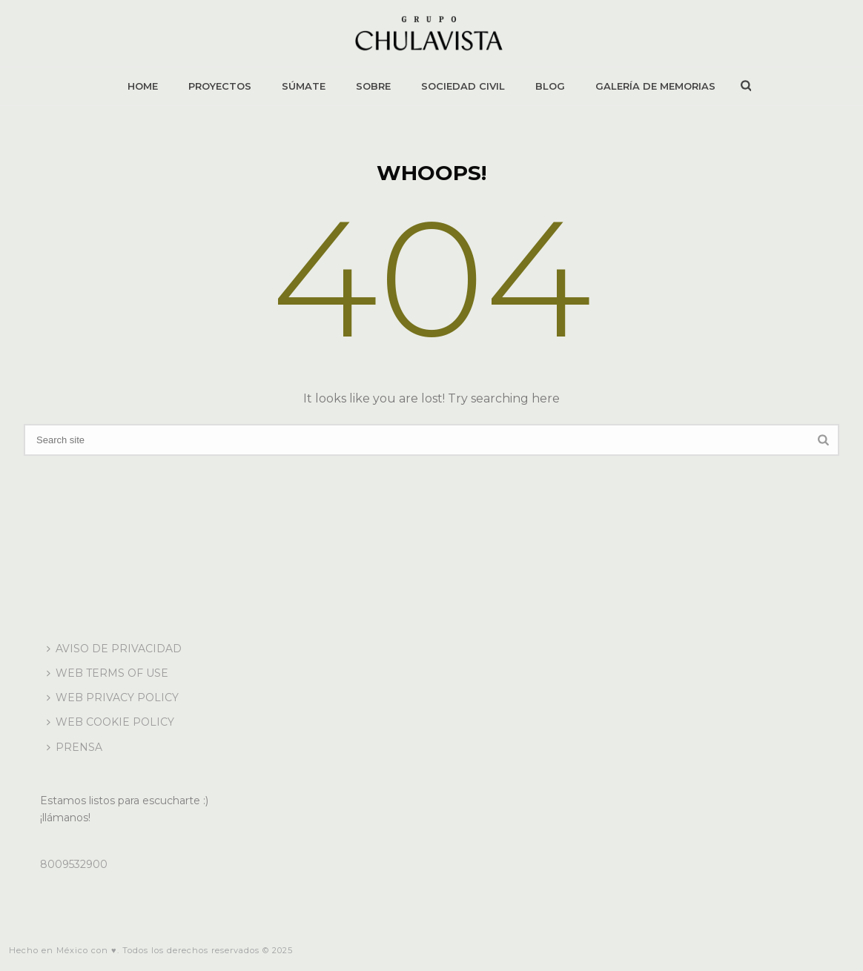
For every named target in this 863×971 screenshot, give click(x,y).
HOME (143, 86)
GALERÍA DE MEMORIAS (655, 86)
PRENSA (74, 747)
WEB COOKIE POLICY (110, 722)
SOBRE (373, 86)
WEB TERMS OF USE (107, 673)
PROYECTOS (219, 86)
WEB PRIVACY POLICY (113, 697)
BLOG (550, 86)
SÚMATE (303, 86)
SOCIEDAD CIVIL (463, 86)
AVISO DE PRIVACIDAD (114, 648)
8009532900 (74, 864)
